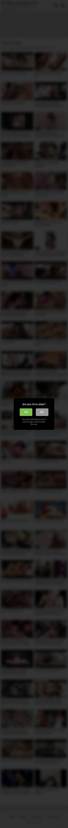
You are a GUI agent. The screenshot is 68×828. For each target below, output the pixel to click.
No (42, 412)
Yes (26, 412)
